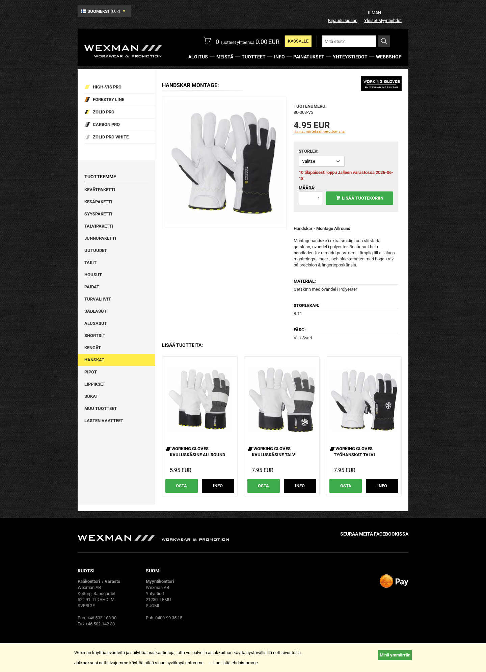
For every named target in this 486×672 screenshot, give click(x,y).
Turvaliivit (97, 299)
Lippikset (94, 384)
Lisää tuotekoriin (362, 198)
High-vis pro (107, 86)
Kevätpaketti (99, 189)
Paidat (91, 286)
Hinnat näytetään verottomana (319, 131)
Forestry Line (108, 99)
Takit (90, 262)
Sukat (91, 396)
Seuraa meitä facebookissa (374, 534)
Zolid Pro (103, 111)
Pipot (90, 371)
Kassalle (298, 41)
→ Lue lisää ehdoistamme (233, 662)
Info (218, 485)
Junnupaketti (100, 238)
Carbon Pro (106, 124)
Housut (93, 274)
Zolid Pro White (111, 136)
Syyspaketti (98, 213)
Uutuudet (95, 250)
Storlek (308, 151)
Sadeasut (95, 311)
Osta (181, 485)
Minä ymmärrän (395, 654)
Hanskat (94, 359)
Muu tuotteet (100, 408)
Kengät (92, 347)
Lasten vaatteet (103, 420)
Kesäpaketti (98, 201)
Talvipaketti (98, 226)
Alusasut (95, 323)
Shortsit (94, 335)
